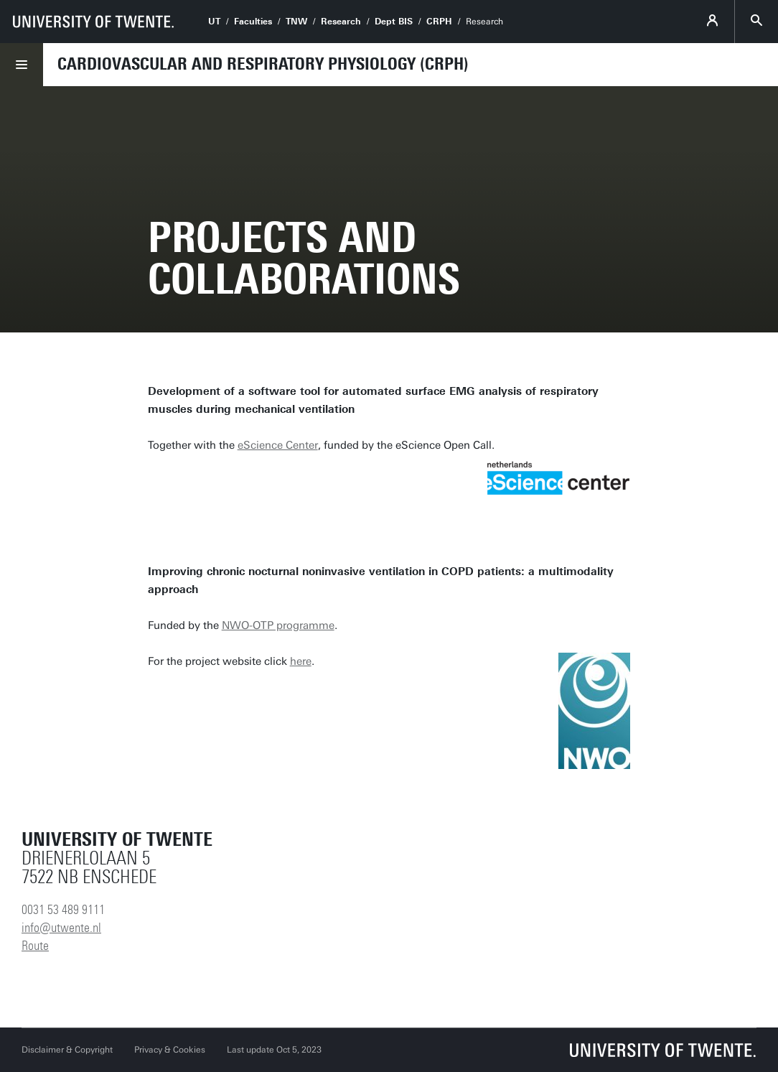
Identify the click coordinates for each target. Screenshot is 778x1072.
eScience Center (278, 445)
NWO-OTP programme (278, 625)
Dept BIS (394, 22)
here (300, 661)
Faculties (253, 22)
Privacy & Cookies (169, 1050)
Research (341, 22)
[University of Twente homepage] (93, 21)
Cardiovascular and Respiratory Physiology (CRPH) (263, 64)
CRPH (439, 22)
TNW (296, 22)
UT (214, 22)
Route (35, 946)
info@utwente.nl (61, 928)
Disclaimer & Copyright (67, 1050)
